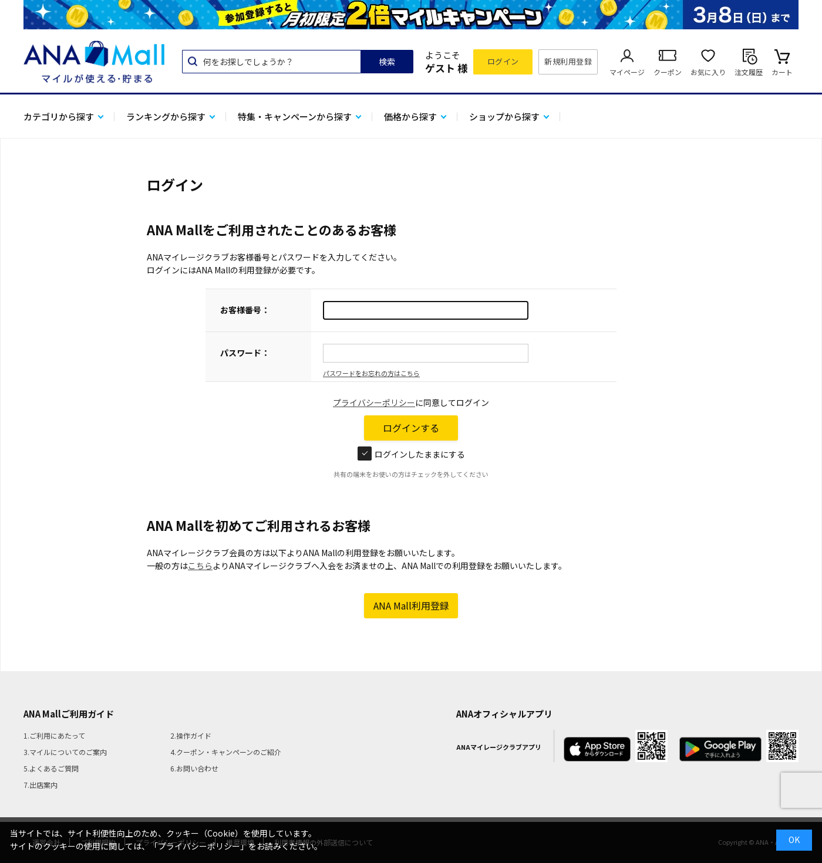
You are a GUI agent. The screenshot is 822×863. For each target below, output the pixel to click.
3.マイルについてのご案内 (65, 752)
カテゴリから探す (58, 116)
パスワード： (244, 352)
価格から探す (410, 116)
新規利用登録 (568, 61)
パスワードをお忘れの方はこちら (371, 373)
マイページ (627, 72)
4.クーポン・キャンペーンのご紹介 (225, 752)
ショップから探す (504, 116)
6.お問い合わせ (194, 768)
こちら (200, 565)
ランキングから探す (166, 116)
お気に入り (708, 72)
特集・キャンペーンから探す (295, 116)
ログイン (503, 61)
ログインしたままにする (411, 454)
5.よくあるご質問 (51, 768)
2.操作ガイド (190, 735)
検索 (387, 61)
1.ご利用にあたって (54, 735)
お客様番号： (244, 310)
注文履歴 (749, 72)
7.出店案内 (40, 785)
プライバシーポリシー (374, 402)
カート (782, 72)
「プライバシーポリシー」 (199, 846)
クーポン (667, 72)
